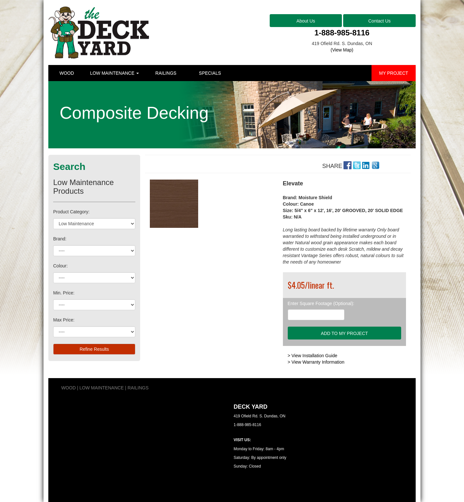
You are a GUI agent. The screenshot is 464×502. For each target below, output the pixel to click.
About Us (305, 20)
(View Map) (342, 49)
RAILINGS (165, 73)
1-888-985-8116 (342, 32)
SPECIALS (210, 73)
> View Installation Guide (312, 355)
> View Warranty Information (316, 362)
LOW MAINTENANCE (114, 73)
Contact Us (379, 20)
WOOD (66, 73)
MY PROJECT (393, 73)
